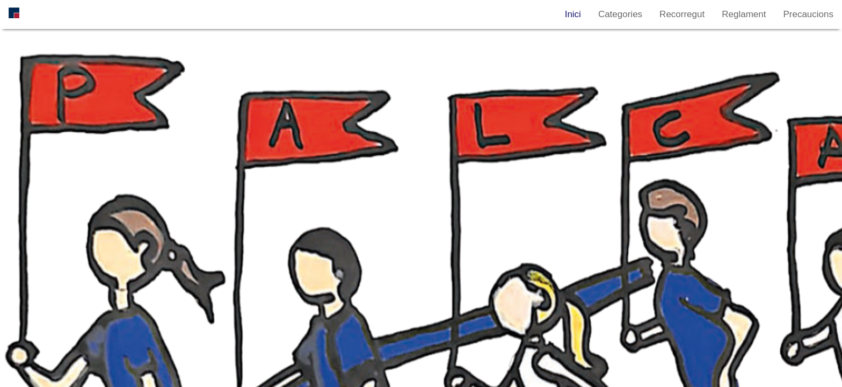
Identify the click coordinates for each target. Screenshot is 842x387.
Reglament (744, 14)
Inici (573, 14)
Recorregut (682, 14)
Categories (620, 14)
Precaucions (808, 14)
